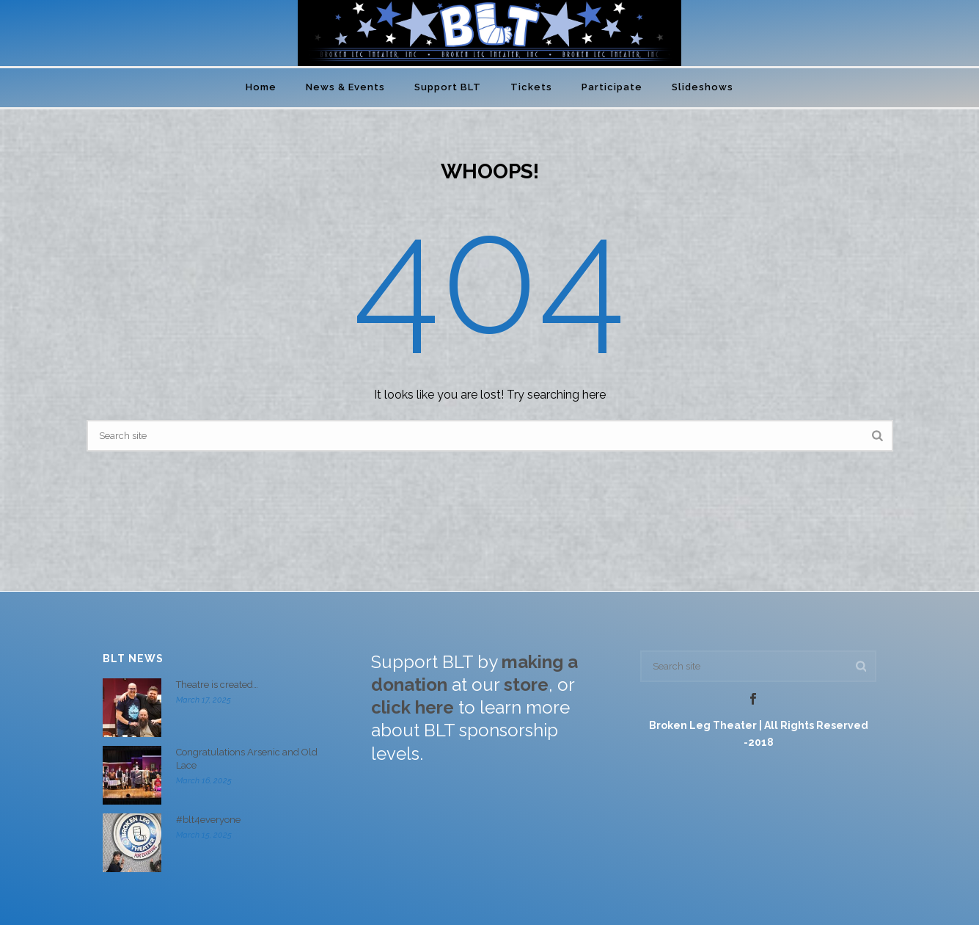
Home (261, 86)
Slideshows (702, 86)
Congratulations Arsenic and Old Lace (247, 759)
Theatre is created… (217, 684)
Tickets (531, 86)
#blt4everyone (208, 819)
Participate (612, 86)
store (526, 684)
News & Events (345, 86)
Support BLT (447, 86)
